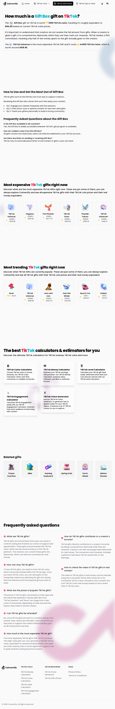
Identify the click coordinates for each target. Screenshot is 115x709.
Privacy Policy (74, 672)
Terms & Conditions (77, 675)
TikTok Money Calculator (27, 673)
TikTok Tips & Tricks (85, 3)
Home (26, 3)
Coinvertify (12, 704)
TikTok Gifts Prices (63, 3)
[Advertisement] (57, 70)
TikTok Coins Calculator (27, 679)
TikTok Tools (42, 3)
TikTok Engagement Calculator (30, 692)
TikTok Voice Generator (50, 673)
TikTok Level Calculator (26, 686)
